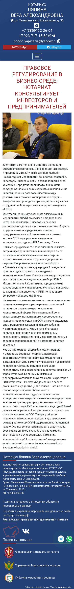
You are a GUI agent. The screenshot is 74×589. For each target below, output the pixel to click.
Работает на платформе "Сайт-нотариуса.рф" (48, 587)
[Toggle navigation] (37, 56)
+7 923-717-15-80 (37, 36)
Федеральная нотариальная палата (31, 552)
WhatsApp (19, 47)
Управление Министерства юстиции (32, 566)
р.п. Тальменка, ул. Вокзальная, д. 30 (37, 20)
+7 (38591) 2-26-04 (37, 31)
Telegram (54, 47)
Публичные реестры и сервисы (29, 577)
